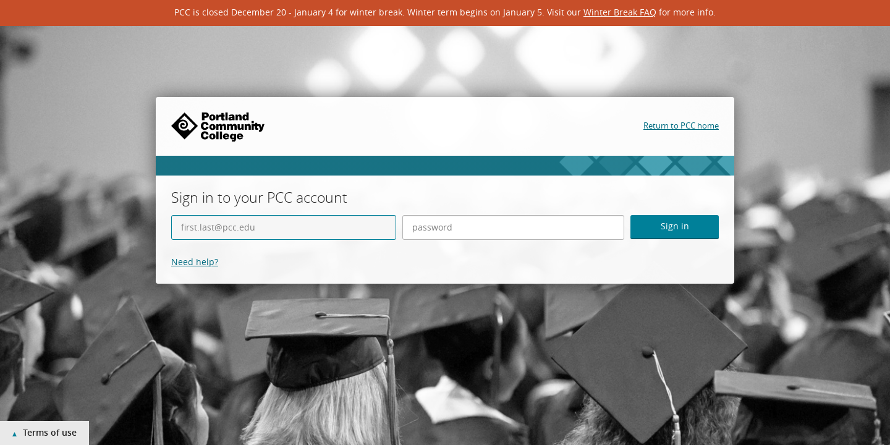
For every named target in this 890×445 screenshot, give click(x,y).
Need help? (194, 262)
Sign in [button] (675, 226)
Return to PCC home (681, 125)
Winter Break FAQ (619, 12)
